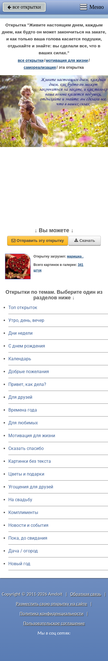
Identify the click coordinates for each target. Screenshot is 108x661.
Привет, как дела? (27, 384)
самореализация (40, 67)
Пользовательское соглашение (54, 623)
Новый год (19, 563)
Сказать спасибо (26, 448)
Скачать (84, 240)
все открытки (24, 7)
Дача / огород (23, 551)
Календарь (19, 358)
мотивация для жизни (67, 60)
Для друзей (20, 397)
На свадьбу (20, 499)
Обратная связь (85, 594)
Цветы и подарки (26, 474)
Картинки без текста (29, 461)
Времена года (22, 410)
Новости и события (28, 525)
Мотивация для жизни (31, 435)
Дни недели (20, 333)
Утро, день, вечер (26, 320)
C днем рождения (26, 346)
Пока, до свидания (27, 538)
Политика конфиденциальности (52, 613)
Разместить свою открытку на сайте (51, 604)
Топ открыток (22, 307)
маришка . (75, 256)
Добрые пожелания (28, 371)
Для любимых (23, 422)
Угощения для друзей (30, 486)
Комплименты (23, 512)
